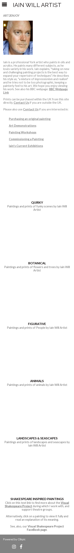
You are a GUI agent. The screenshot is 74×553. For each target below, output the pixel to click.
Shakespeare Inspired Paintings (37, 499)
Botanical (37, 263)
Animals (37, 381)
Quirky (37, 202)
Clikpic (21, 539)
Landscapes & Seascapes (37, 438)
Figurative (37, 324)
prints (28, 206)
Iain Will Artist (37, 5)
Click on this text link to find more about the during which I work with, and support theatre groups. (37, 506)
